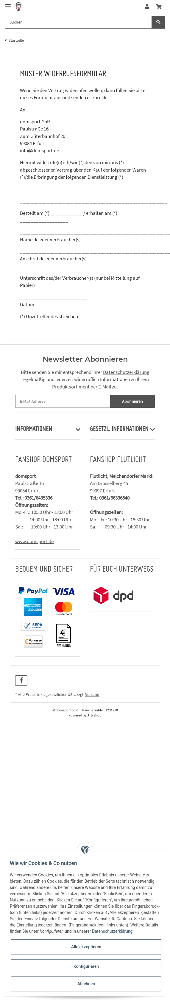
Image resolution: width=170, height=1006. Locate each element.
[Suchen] (78, 22)
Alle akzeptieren (86, 946)
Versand (92, 694)
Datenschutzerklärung (126, 372)
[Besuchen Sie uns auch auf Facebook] (21, 680)
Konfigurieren (86, 966)
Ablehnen (86, 983)
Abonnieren (132, 401)
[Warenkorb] (159, 7)
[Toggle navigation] (8, 3)
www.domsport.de (34, 541)
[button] (147, 7)
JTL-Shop (94, 715)
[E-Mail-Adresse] (62, 401)
